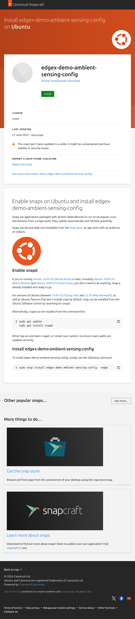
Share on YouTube (129, 598)
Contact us (11, 611)
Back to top (13, 569)
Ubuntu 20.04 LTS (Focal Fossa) (54, 283)
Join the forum (12, 591)
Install (47, 93)
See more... (121, 400)
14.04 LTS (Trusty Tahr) (65, 295)
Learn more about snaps (28, 535)
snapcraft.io (14, 547)
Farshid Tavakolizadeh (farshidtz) (60, 80)
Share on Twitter (114, 598)
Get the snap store (23, 471)
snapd (65, 591)
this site (87, 591)
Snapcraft (74, 591)
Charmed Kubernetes (32, 584)
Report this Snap (22, 164)
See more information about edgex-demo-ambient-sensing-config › (52, 173)
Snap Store (76, 227)
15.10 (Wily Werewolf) (98, 295)
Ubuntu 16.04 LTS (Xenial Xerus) (52, 279)
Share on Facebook (121, 598)
